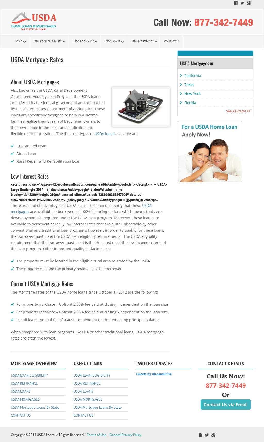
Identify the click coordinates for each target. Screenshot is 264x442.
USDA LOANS (114, 41)
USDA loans (104, 133)
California (192, 75)
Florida (190, 102)
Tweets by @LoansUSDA (154, 374)
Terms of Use (96, 434)
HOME (20, 41)
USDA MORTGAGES (144, 41)
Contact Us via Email (226, 404)
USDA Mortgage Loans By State (35, 407)
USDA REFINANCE (84, 41)
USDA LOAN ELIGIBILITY (49, 41)
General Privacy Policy (125, 434)
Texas (189, 84)
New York (192, 93)
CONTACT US (172, 41)
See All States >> (238, 111)
